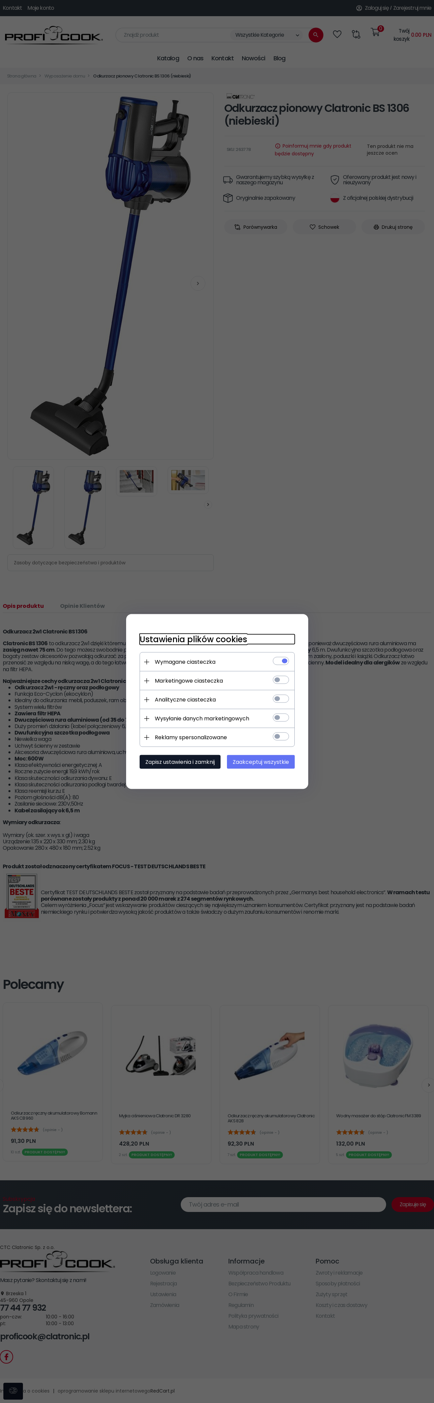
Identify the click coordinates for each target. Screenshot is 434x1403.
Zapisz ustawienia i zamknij (180, 762)
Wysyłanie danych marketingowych (202, 718)
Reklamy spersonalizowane (191, 737)
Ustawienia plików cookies (193, 639)
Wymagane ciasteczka (185, 662)
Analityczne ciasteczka (185, 700)
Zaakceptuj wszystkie (261, 762)
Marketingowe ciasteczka (189, 681)
